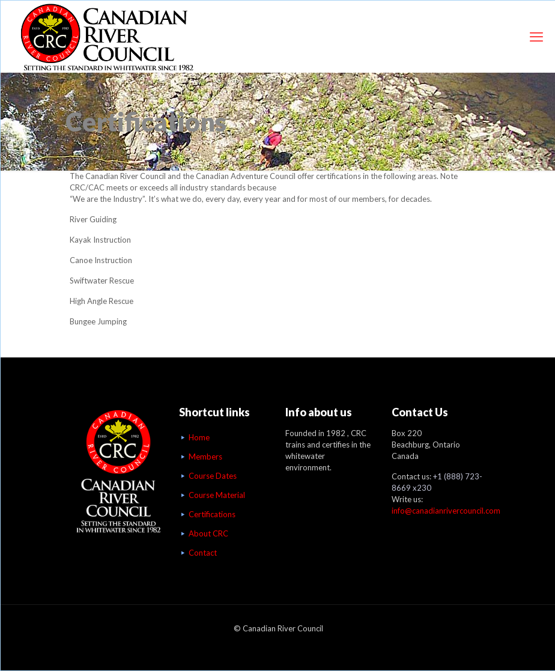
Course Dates (213, 476)
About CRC (208, 533)
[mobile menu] (536, 36)
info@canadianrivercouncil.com (446, 510)
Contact (203, 552)
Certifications (212, 514)
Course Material (217, 495)
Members (205, 456)
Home (199, 437)
